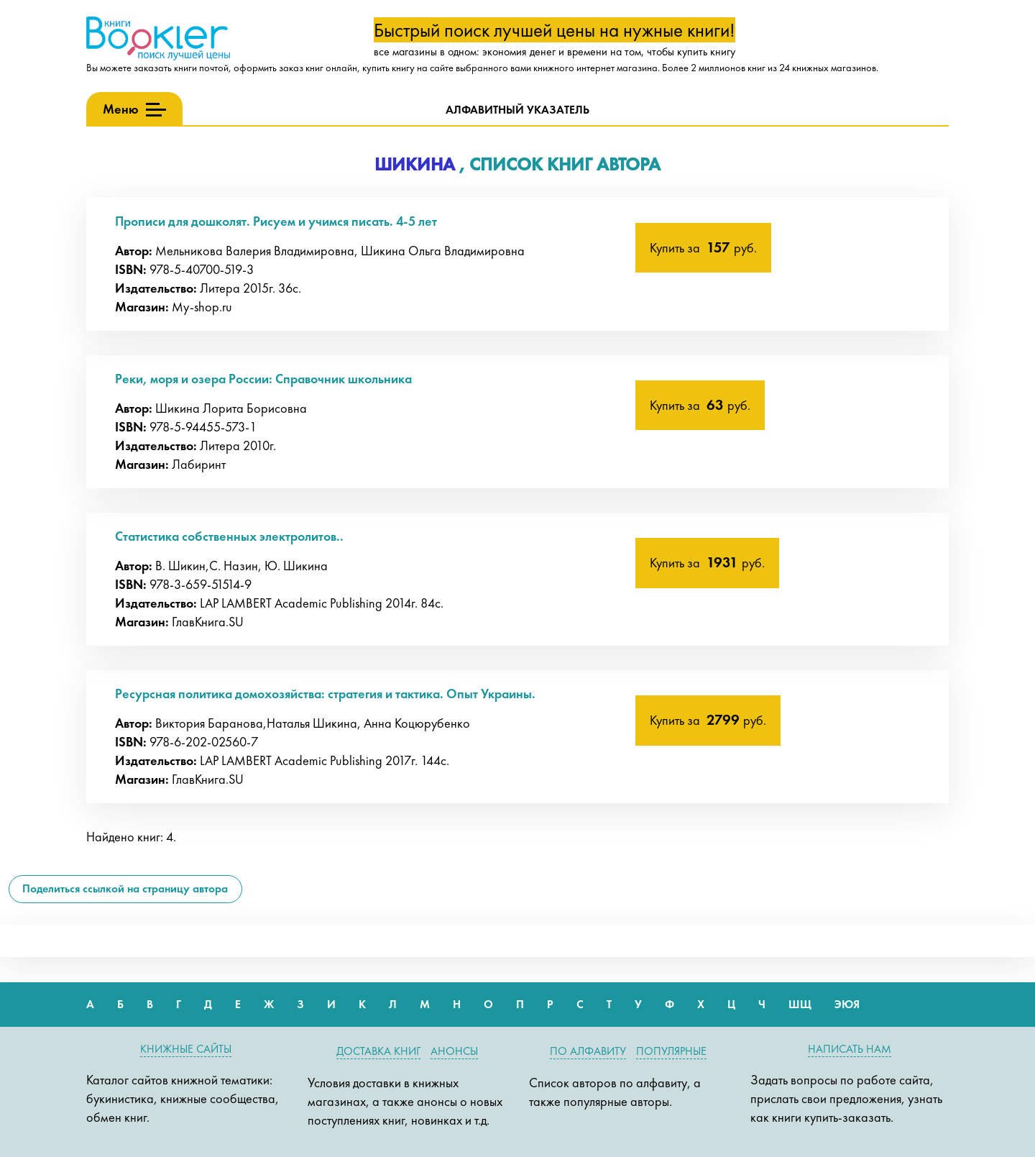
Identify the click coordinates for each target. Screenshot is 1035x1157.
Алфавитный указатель (517, 109)
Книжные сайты (185, 1048)
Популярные (671, 1050)
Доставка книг (378, 1050)
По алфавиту (588, 1050)
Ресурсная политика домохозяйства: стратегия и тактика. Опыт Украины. (325, 693)
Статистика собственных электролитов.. (229, 536)
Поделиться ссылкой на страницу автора (125, 888)
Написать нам (849, 1048)
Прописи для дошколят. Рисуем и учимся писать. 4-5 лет (276, 221)
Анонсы (454, 1050)
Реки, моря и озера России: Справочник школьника (263, 378)
